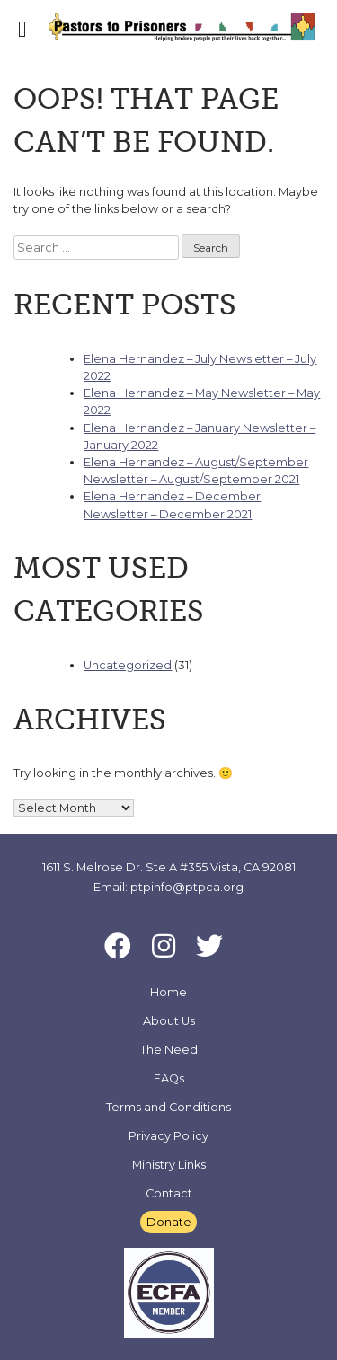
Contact (169, 1193)
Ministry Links (169, 1164)
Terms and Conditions (168, 1107)
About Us (169, 1021)
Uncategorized (128, 665)
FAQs (169, 1078)
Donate (168, 1222)
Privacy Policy (168, 1136)
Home (168, 992)
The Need (169, 1049)
